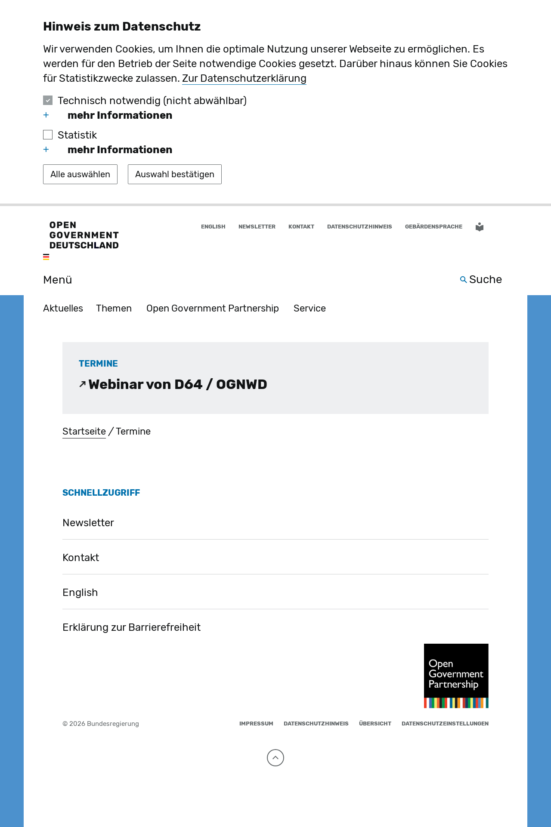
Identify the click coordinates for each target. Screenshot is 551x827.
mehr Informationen (108, 115)
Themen (114, 308)
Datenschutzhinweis (359, 226)
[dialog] (275, 103)
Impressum (256, 723)
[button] (502, 227)
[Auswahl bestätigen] (175, 174)
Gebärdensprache (433, 226)
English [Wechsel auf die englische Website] (213, 226)
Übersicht (375, 723)
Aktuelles (63, 308)
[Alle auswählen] (80, 174)
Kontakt (301, 226)
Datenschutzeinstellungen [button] (445, 723)
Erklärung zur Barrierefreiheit (131, 627)
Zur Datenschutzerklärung (244, 78)
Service (310, 308)
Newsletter (257, 226)
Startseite (84, 431)
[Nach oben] (275, 758)
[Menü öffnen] (48, 280)
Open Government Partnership (212, 308)
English (80, 592)
